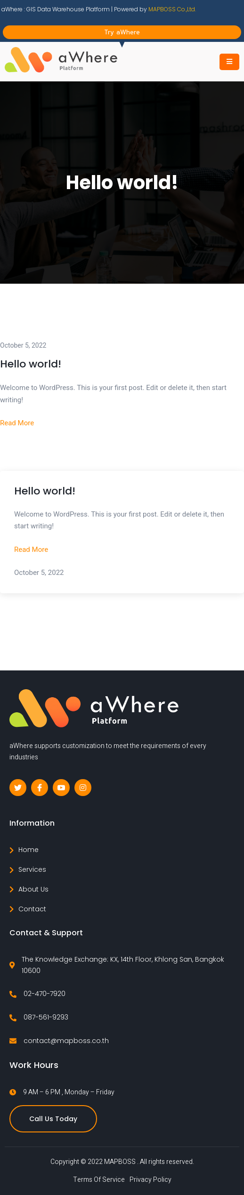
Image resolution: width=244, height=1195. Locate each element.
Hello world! (30, 364)
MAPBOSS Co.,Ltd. (172, 9)
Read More (17, 423)
